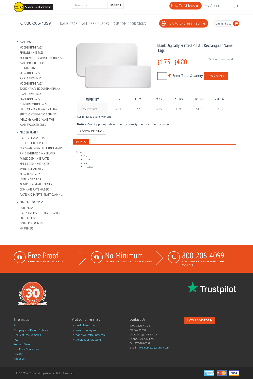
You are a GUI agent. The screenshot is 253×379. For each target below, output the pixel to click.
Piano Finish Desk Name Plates (37, 153)
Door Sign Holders (31, 223)
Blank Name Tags (30, 99)
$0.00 (228, 23)
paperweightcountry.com (91, 335)
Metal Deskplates (30, 174)
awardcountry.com (87, 330)
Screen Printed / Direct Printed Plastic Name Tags (42, 58)
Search (115, 5)
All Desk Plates (95, 23)
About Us (19, 358)
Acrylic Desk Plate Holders (36, 184)
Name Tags (68, 23)
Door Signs (26, 208)
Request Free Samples (27, 335)
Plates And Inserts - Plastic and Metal (42, 194)
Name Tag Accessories (33, 125)
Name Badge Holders (32, 63)
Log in (234, 5)
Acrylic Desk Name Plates (34, 158)
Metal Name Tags (30, 73)
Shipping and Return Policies (31, 330)
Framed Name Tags (31, 94)
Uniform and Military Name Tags (39, 109)
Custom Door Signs (130, 23)
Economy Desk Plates (32, 179)
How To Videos (185, 5)
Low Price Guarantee (26, 349)
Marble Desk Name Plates (34, 164)
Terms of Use (22, 344)
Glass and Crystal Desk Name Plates (41, 148)
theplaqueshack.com (88, 339)
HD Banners (26, 228)
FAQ (16, 339)
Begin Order (216, 76)
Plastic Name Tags (31, 78)
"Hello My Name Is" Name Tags (37, 119)
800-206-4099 (203, 255)
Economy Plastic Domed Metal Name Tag (42, 88)
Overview (81, 142)
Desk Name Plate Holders (35, 189)
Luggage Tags (28, 68)
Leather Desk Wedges (32, 138)
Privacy (18, 354)
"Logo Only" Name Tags (33, 104)
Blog (16, 325)
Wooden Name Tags (31, 47)
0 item (219, 23)
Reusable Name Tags (31, 52)
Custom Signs (28, 218)
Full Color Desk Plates (33, 143)
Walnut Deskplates (31, 169)
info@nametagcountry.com (153, 347)
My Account (214, 5)
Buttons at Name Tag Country (38, 114)
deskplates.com (85, 325)
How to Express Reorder (184, 23)
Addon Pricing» (92, 131)
